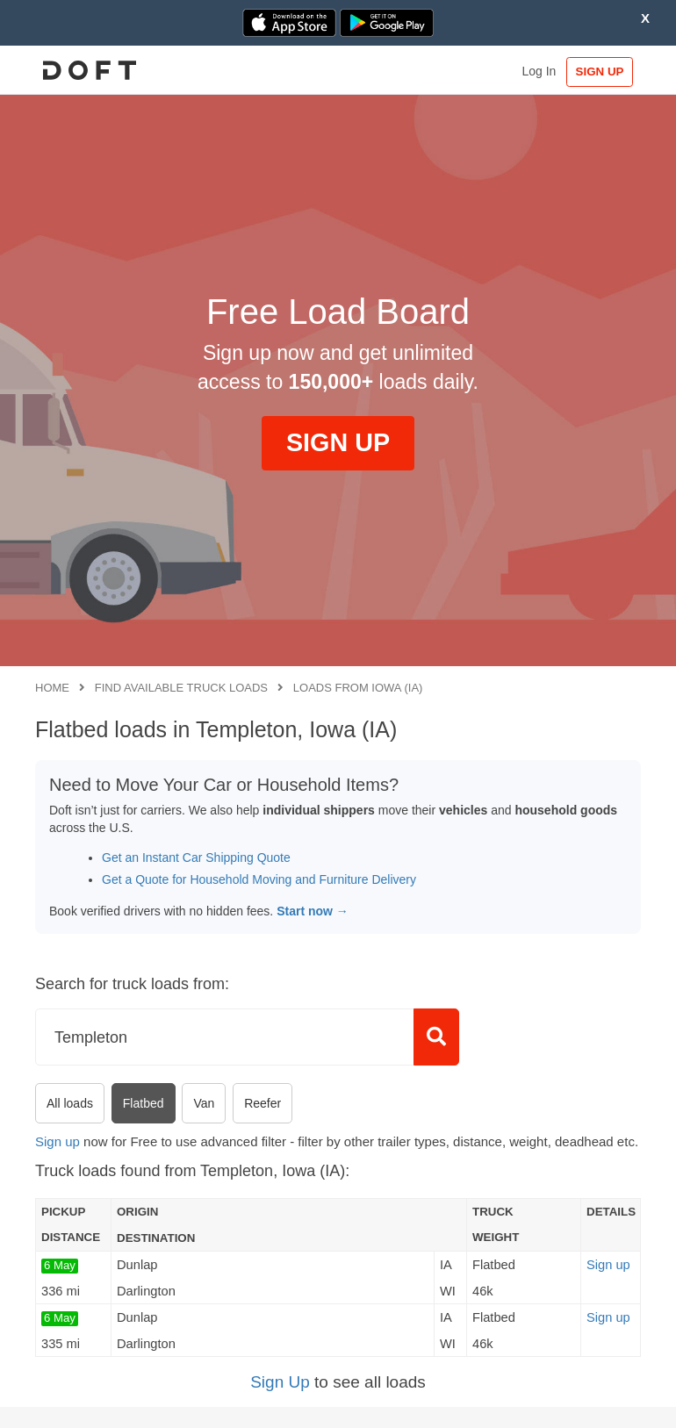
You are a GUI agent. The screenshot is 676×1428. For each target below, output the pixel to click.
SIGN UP (600, 71)
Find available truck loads (181, 687)
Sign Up (280, 1382)
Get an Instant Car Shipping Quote (196, 857)
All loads (70, 1103)
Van (203, 1103)
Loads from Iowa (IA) (358, 687)
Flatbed (143, 1103)
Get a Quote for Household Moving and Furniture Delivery (259, 879)
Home (52, 687)
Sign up (57, 1141)
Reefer (262, 1103)
